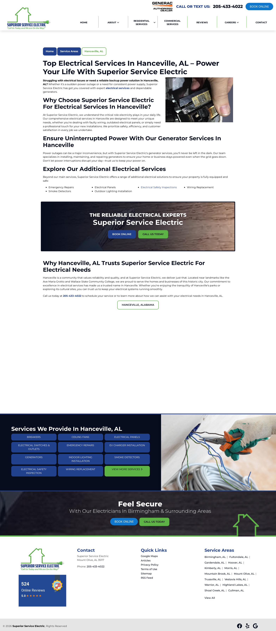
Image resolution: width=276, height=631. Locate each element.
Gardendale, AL (215, 562)
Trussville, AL (213, 579)
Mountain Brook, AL (217, 573)
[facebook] (240, 627)
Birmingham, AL (215, 557)
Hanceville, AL (93, 51)
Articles (145, 560)
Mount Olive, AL (244, 573)
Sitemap (146, 573)
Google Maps (149, 556)
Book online (259, 6)
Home (50, 51)
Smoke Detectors (127, 464)
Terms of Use (149, 569)
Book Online (128, 231)
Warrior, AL (212, 584)
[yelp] (248, 627)
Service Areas (69, 51)
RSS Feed (147, 577)
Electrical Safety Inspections (159, 187)
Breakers (34, 444)
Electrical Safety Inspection (33, 478)
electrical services (118, 88)
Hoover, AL (235, 562)
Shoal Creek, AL (215, 590)
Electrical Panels (127, 444)
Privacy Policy (149, 564)
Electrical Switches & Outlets (34, 454)
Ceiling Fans (80, 444)
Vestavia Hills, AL (235, 579)
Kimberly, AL (213, 568)
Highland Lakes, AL (235, 584)
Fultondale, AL (238, 557)
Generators (34, 464)
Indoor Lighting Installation (80, 466)
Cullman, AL (236, 590)
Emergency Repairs (80, 452)
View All (210, 597)
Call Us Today (147, 231)
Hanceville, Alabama (138, 304)
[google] (255, 627)
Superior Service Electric (28, 626)
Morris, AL (230, 568)
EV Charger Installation (127, 452)
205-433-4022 (228, 6)
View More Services (127, 476)
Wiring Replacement (80, 476)
